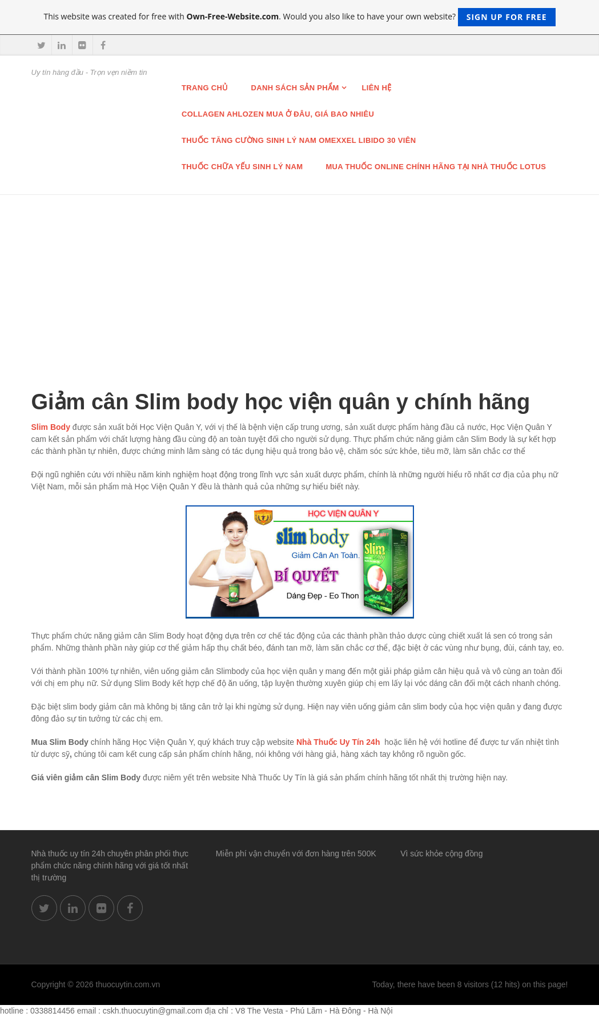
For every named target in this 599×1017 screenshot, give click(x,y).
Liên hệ (377, 87)
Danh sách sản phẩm (295, 87)
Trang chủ (205, 87)
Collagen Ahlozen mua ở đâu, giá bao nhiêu (278, 114)
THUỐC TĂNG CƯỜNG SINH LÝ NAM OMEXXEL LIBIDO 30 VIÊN (299, 140)
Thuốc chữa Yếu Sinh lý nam (242, 166)
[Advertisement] (299, 281)
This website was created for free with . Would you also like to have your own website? (299, 17)
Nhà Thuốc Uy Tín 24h (338, 742)
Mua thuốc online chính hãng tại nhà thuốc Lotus (435, 166)
